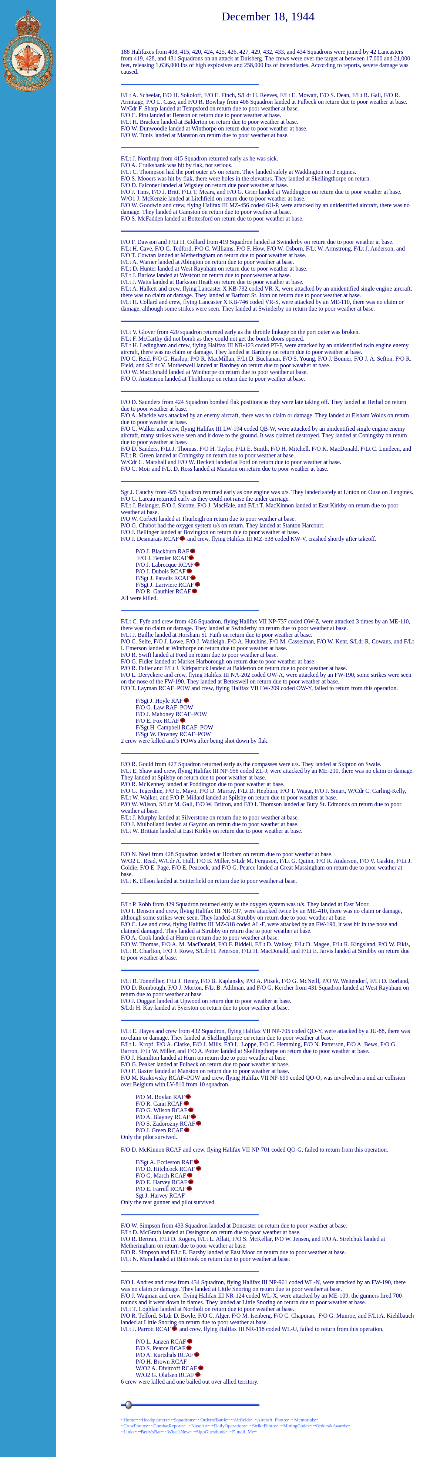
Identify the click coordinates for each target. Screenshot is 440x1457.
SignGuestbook (211, 1431)
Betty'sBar (151, 1431)
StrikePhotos (264, 1425)
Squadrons (184, 1420)
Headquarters (154, 1420)
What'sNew (178, 1431)
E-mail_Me (243, 1431)
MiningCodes (296, 1425)
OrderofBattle (214, 1420)
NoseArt (199, 1425)
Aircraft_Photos (272, 1420)
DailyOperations (230, 1425)
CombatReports (169, 1425)
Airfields (242, 1420)
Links (129, 1431)
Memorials (304, 1420)
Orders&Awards (331, 1425)
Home (129, 1420)
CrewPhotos (135, 1425)
